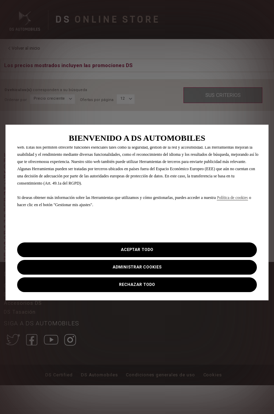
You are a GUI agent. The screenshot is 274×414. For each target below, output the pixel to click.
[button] (137, 267)
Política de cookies (232, 197)
